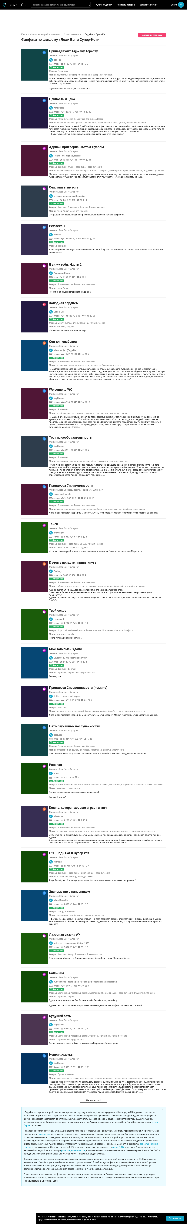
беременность (96, 1112)
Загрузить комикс (148, 5)
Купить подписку (104, 5)
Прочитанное (13, 27)
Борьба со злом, (148, 484)
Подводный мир (103, 844)
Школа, (86, 681)
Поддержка (11, 1218)
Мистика (80, 313)
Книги (42, 34)
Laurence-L (77, 589)
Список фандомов (90, 34)
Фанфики (73, 34)
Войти (174, 5)
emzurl (75, 743)
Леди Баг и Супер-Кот (86, 55)
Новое (10, 73)
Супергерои (157, 681)
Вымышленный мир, (85, 844)
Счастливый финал (136, 441)
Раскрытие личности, (104, 117)
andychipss (77, 507)
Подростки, (113, 355)
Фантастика (13, 137)
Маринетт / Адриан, (84, 642)
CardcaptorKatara (80, 263)
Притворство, (133, 160)
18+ (9, 104)
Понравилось (13, 32)
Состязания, (152, 801)
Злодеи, (87, 484)
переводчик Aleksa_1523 (95, 910)
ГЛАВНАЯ (12, 14)
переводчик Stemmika (92, 186)
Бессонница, (126, 355)
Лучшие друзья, (101, 160)
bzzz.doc (76, 704)
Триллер (11, 146)
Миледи (76, 829)
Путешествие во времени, (87, 1045)
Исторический (14, 170)
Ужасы (10, 118)
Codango (76, 546)
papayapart (77, 992)
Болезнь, (89, 117)
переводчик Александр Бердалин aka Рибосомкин (110, 949)
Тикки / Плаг (81, 278)
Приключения (104, 840)
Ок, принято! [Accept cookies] (175, 1218)
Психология (165, 1045)
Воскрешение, (152, 1045)
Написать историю (126, 5)
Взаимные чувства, (84, 160)
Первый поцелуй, (133, 561)
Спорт (10, 161)
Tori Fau (75, 60)
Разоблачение (135, 719)
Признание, (132, 801)
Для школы (13, 95)
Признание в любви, (151, 160)
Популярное (13, 69)
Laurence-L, (77, 627)
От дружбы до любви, (97, 719)
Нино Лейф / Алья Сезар (86, 758)
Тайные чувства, (83, 561)
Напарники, (104, 75)
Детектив (12, 142)
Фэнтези (102, 197)
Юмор (88, 157)
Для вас (11, 45)
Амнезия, (79, 484)
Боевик (10, 166)
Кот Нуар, (89, 1006)
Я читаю (11, 22)
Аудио (10, 54)
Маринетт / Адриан (97, 201)
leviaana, (76, 186)
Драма (117, 114)
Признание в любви (154, 117)
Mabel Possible (79, 867)
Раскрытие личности (121, 75)
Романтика (81, 71)
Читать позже (14, 36)
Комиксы (11, 64)
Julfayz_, (76, 666)
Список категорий (57, 34)
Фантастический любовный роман (109, 754)
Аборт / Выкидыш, (117, 441)
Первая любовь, (112, 484)
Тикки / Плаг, (81, 201)
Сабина (98, 1006)
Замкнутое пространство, (114, 398)
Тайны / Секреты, (118, 160)
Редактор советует (16, 87)
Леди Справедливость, (87, 464)
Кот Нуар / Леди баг (84, 316)
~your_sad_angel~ (80, 469)
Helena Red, (77, 146)
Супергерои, (92, 75)
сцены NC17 (136, 1109)
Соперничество (166, 801)
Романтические (83, 114)
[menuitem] (18, 13)
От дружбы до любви (171, 160)
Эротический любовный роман (91, 960)
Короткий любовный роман (89, 600)
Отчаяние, (79, 117)
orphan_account (91, 146)
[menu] (18, 91)
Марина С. (77, 224)
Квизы (10, 82)
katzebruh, (77, 910)
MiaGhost (76, 786)
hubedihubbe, (78, 949)
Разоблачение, (123, 117)
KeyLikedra (77, 103)
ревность (83, 1112)
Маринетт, (79, 1006)
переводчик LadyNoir (94, 627)
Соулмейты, (80, 75)
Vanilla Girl (77, 302)
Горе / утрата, (137, 117)
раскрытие (62, 1096)
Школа (136, 355)
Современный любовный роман (155, 754)
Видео (10, 59)
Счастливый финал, (130, 484)
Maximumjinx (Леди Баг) (83, 340)
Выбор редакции (15, 50)
